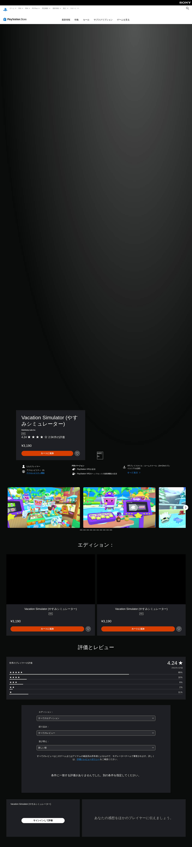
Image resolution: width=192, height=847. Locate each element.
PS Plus (35, 8)
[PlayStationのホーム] (5, 8)
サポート (73, 8)
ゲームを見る (123, 16)
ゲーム (11, 8)
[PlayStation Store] (15, 16)
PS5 (19, 8)
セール (86, 16)
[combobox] (96, 715)
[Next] (185, 504)
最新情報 (55, 8)
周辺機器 (45, 8)
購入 (64, 8)
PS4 (26, 8)
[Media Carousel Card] (44, 504)
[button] (36, 470)
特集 (77, 16)
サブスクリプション (103, 16)
